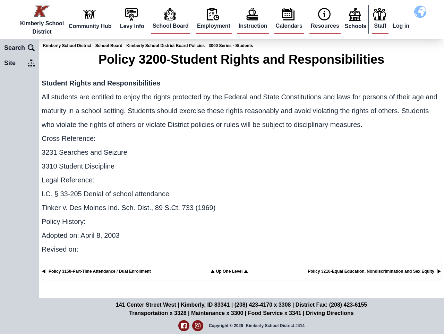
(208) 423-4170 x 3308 (262, 305)
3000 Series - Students (231, 45)
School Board (171, 26)
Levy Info (132, 26)
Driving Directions (330, 313)
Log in (401, 26)
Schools (355, 26)
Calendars (289, 26)
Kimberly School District (67, 45)
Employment (213, 26)
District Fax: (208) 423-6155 (331, 305)
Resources (325, 26)
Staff (380, 26)
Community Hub (90, 26)
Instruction (253, 26)
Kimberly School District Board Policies (165, 45)
